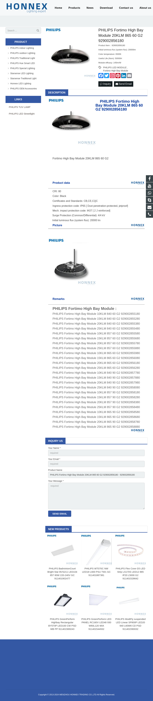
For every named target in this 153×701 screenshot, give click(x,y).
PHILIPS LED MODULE (115, 67)
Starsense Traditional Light (23, 78)
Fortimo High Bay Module (115, 70)
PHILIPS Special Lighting (22, 68)
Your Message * (56, 481)
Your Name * (54, 448)
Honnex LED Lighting (20, 83)
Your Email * (54, 459)
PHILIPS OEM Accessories (23, 88)
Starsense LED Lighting (21, 73)
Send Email (124, 84)
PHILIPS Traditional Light (22, 58)
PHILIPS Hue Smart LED (22, 63)
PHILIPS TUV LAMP (19, 107)
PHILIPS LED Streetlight (22, 113)
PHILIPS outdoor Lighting (22, 53)
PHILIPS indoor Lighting (22, 48)
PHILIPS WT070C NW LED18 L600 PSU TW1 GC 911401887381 (96, 571)
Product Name (55, 470)
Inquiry (105, 84)
